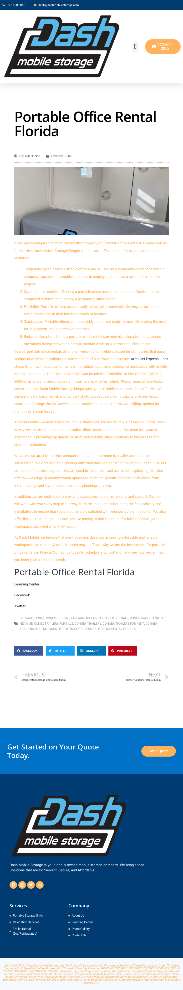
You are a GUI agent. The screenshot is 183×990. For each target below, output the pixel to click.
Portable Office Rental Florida (110, 629)
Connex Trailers (88, 623)
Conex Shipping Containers (68, 618)
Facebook (22, 595)
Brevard (26, 618)
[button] (135, 47)
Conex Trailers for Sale (53, 623)
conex (40, 618)
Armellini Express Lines (149, 359)
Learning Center (26, 584)
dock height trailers (66, 629)
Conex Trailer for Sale (109, 618)
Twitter (19, 606)
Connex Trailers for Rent (123, 623)
